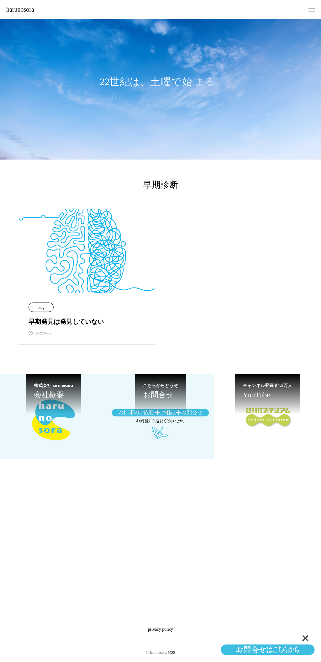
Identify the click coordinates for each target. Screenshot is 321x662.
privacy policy (160, 629)
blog (41, 307)
